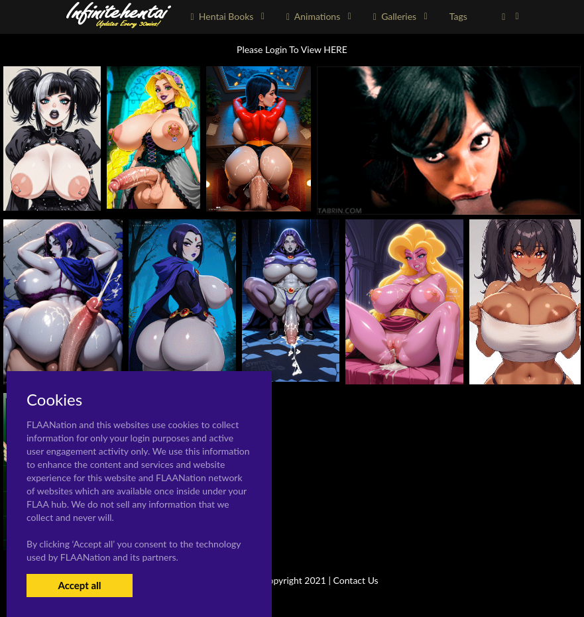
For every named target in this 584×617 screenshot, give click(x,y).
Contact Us (356, 580)
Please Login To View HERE (292, 49)
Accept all (79, 585)
